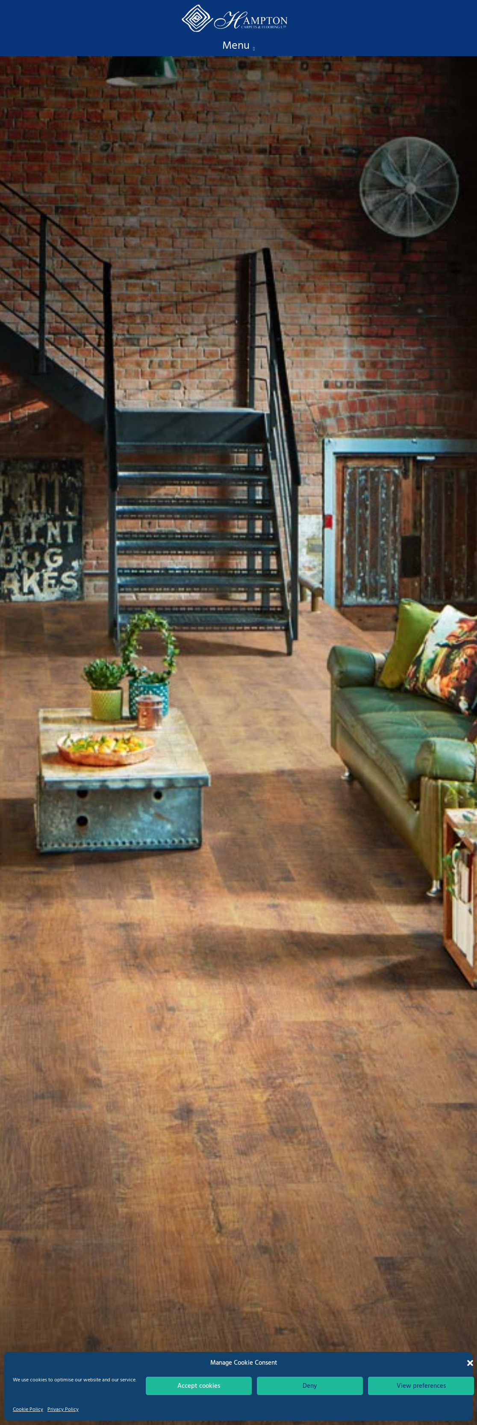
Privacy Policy (63, 1409)
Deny (310, 1386)
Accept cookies (198, 1386)
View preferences (421, 1386)
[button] (470, 1363)
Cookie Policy (28, 1409)
